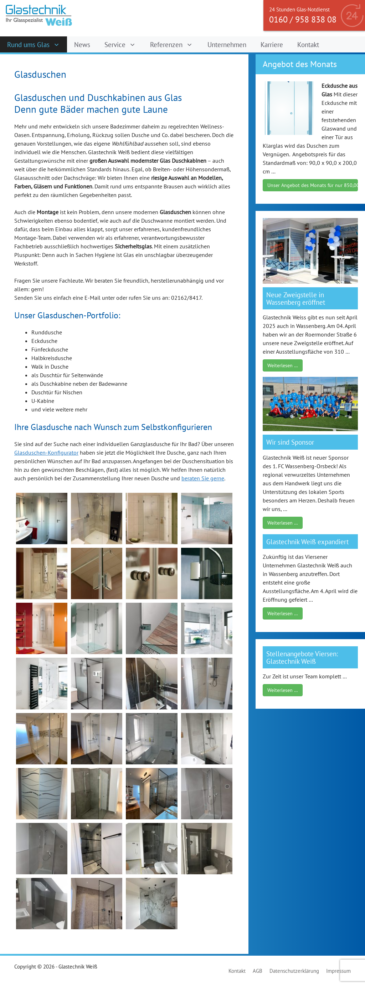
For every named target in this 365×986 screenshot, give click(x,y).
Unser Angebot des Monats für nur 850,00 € (312, 185)
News (82, 44)
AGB (257, 970)
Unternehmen (226, 44)
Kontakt (308, 44)
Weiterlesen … (282, 365)
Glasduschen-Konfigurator (46, 452)
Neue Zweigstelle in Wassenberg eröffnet (295, 298)
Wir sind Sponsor (290, 442)
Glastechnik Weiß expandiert (307, 541)
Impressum (338, 970)
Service (123, 44)
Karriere (272, 44)
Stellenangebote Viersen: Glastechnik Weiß (302, 657)
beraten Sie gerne (202, 478)
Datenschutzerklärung (294, 970)
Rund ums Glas (37, 44)
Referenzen (175, 44)
